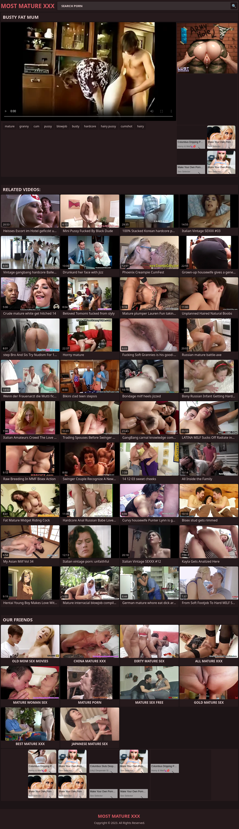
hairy (140, 126)
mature (10, 126)
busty (75, 126)
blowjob (62, 126)
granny (24, 126)
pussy (48, 126)
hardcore (90, 126)
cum (36, 126)
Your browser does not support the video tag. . (88, 71)
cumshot (126, 126)
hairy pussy (108, 126)
